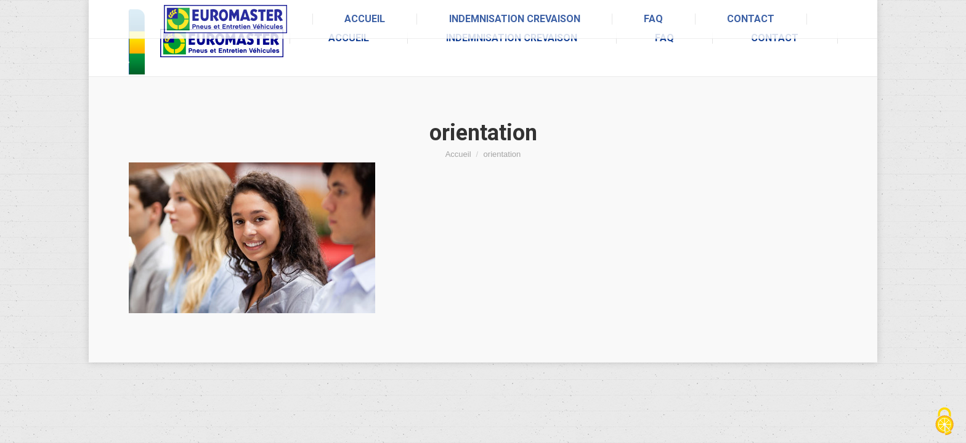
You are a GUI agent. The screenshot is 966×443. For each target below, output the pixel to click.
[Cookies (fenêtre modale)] (944, 422)
